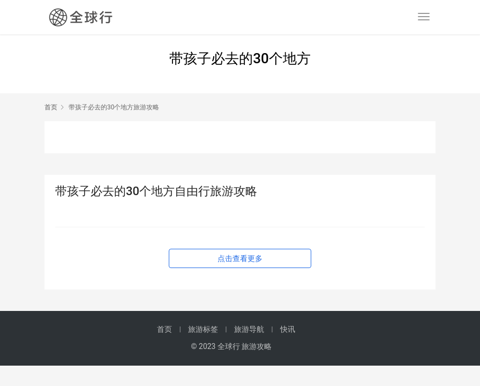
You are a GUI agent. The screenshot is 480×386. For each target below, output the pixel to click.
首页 (50, 107)
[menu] (424, 17)
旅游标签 (203, 329)
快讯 (287, 329)
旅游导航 (249, 329)
